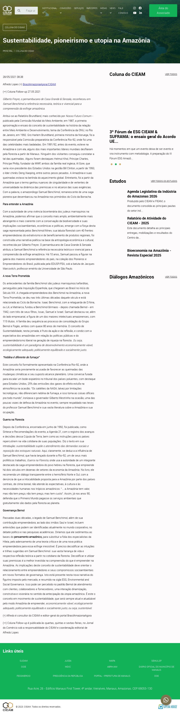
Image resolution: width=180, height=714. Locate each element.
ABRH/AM (112, 666)
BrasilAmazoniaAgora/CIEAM (39, 84)
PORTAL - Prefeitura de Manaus (112, 675)
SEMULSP (156, 660)
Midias (103, 10)
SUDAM (24, 660)
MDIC (68, 666)
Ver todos (171, 74)
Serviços (79, 8)
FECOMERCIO (23, 675)
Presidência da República (68, 675)
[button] (112, 164)
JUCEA (68, 660)
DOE (156, 675)
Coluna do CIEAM (25, 50)
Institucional (49, 10)
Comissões (65, 10)
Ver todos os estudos (164, 181)
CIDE (23, 666)
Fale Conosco (123, 10)
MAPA (112, 660)
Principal (8, 50)
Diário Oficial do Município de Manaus (156, 668)
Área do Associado (163, 10)
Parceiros (91, 8)
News (112, 10)
